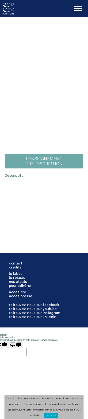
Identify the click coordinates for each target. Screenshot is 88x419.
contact (15, 263)
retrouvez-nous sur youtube (33, 309)
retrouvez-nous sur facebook (34, 305)
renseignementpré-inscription (44, 161)
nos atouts (18, 282)
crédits (15, 267)
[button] (78, 9)
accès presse (20, 296)
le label (15, 274)
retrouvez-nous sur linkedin (32, 317)
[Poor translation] (16, 344)
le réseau (17, 278)
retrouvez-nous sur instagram (34, 313)
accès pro (17, 292)
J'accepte (51, 415)
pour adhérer (20, 286)
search (51, 9)
